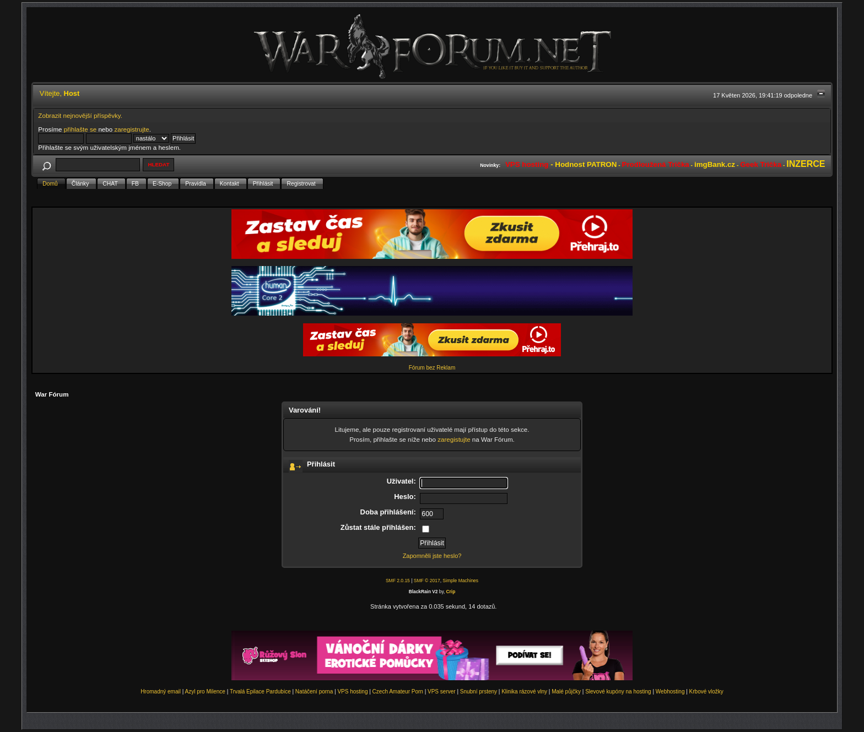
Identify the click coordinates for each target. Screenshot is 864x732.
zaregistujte (454, 439)
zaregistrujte (131, 129)
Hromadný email (161, 691)
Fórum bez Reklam (432, 368)
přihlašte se (80, 129)
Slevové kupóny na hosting (618, 691)
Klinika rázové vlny (524, 691)
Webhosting (670, 691)
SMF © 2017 (427, 580)
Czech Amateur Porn (397, 691)
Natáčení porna (314, 691)
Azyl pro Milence (205, 691)
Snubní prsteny (478, 691)
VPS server (442, 691)
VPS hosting (352, 691)
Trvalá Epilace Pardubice (260, 691)
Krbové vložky (706, 691)
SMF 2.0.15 (398, 580)
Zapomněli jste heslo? (432, 555)
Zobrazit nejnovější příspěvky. (80, 115)
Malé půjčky (566, 691)
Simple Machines (460, 580)
